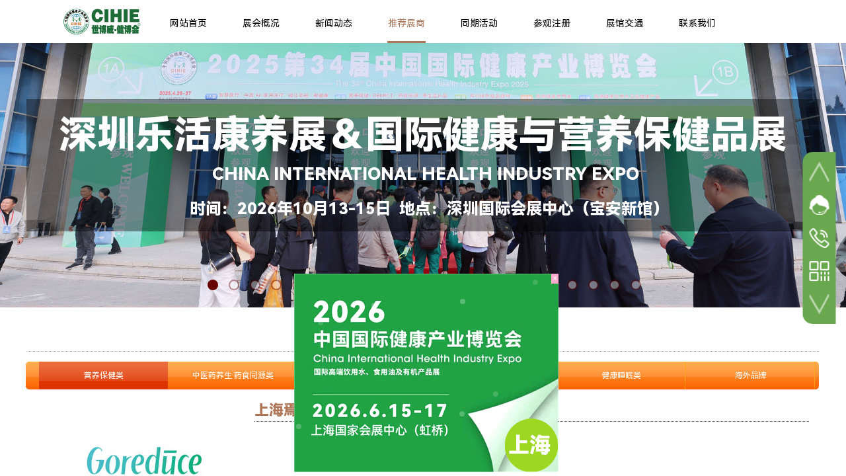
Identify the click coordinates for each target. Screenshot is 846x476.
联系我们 (697, 23)
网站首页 (188, 23)
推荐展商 (406, 23)
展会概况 (261, 23)
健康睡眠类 (621, 375)
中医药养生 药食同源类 (233, 375)
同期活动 (479, 23)
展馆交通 (624, 23)
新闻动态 (333, 23)
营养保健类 (104, 375)
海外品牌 (751, 375)
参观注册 (551, 23)
